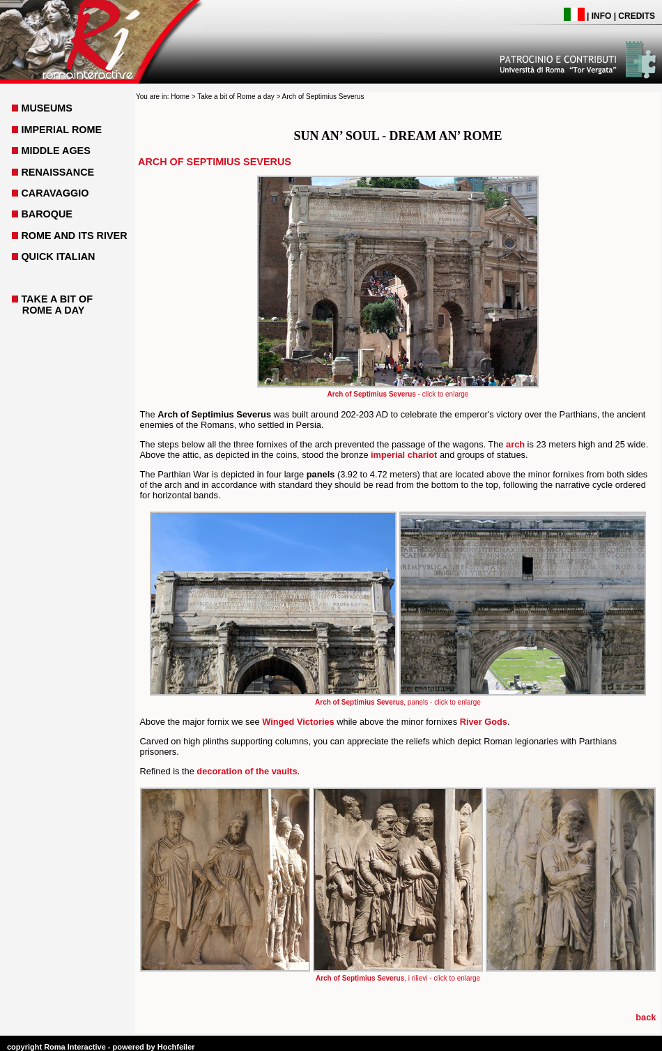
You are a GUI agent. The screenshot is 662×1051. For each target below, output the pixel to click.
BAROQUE (46, 214)
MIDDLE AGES (55, 150)
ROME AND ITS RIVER (74, 235)
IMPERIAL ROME (61, 129)
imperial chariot (404, 455)
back (646, 1017)
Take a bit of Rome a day (236, 96)
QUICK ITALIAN (58, 256)
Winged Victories (298, 721)
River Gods (483, 721)
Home (180, 96)
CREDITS (636, 16)
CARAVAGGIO (54, 193)
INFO (602, 16)
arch (515, 444)
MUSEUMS (46, 108)
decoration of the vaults (247, 771)
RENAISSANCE (57, 172)
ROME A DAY (53, 310)
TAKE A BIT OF (57, 299)
